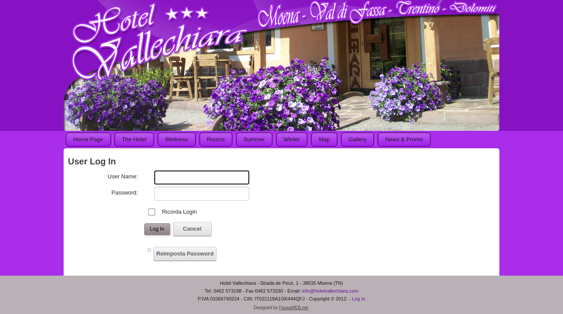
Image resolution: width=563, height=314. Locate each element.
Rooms (216, 139)
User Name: (123, 176)
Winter (292, 139)
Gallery (357, 139)
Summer (254, 139)
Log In (157, 229)
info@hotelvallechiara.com (330, 290)
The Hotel (134, 139)
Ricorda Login (179, 211)
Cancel (192, 228)
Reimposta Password (185, 253)
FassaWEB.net (293, 307)
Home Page (88, 139)
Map (324, 139)
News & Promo (404, 139)
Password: (125, 192)
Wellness (176, 139)
